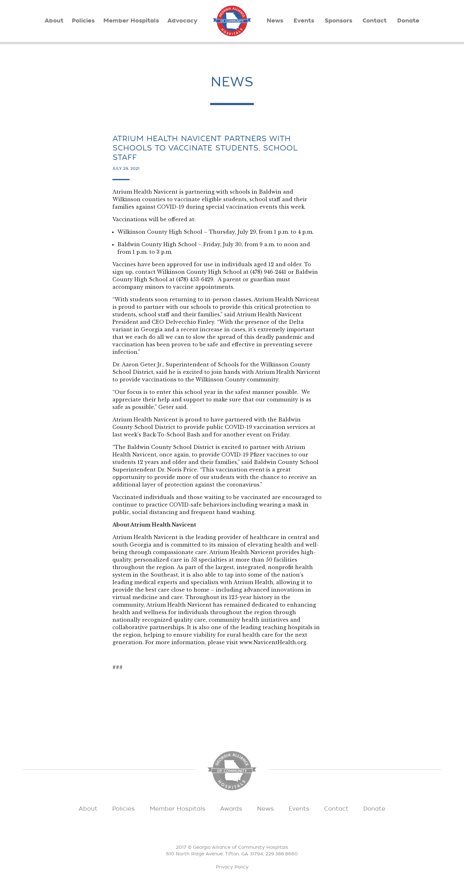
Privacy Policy (232, 867)
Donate (408, 21)
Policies (83, 21)
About (54, 21)
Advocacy (182, 21)
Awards (231, 808)
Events (304, 21)
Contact (375, 21)
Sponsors (338, 21)
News (275, 21)
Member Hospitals (131, 21)
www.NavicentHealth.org (272, 642)
